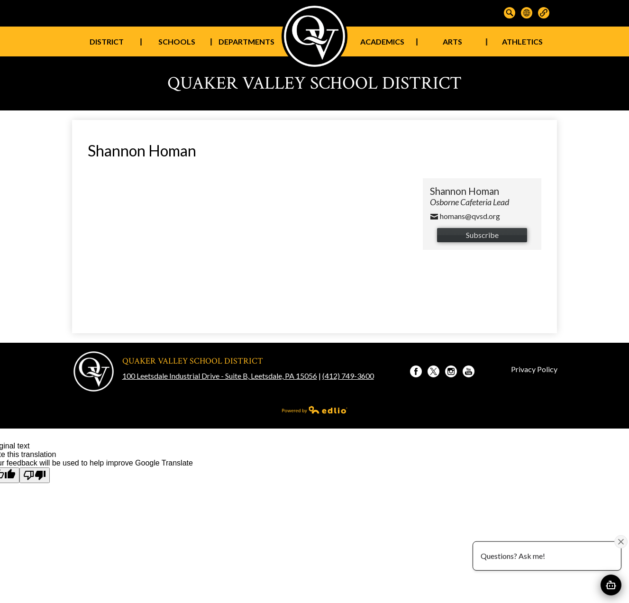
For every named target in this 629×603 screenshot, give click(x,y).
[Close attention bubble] (621, 541)
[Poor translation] (34, 475)
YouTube (468, 372)
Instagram (451, 372)
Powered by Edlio (315, 409)
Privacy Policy (534, 369)
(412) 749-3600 (348, 375)
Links (543, 12)
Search (509, 12)
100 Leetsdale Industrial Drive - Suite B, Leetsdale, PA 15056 (219, 375)
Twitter (433, 372)
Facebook (416, 372)
